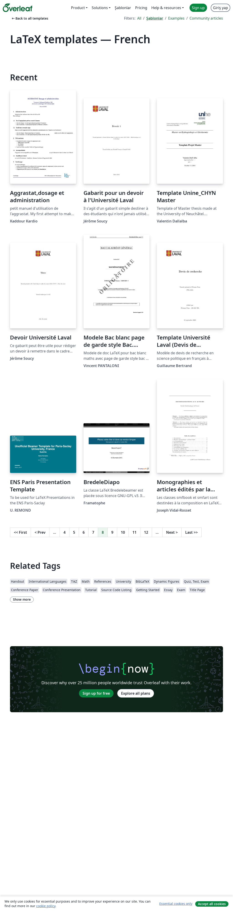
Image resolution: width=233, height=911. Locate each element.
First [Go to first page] (20, 532)
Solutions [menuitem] (100, 7)
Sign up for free (96, 693)
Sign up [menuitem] (198, 7)
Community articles (206, 18)
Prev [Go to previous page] (40, 532)
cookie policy (45, 906)
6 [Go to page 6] (84, 532)
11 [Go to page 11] (134, 532)
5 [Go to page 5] (74, 532)
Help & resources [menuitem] (166, 7)
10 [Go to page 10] (123, 532)
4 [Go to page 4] (64, 532)
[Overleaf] (17, 7)
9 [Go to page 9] (112, 532)
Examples (176, 18)
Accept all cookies (212, 904)
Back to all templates (29, 18)
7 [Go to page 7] (93, 532)
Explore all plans (135, 693)
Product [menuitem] (78, 7)
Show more (22, 599)
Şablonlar (154, 18)
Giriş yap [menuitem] (220, 7)
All (139, 18)
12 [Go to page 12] (146, 532)
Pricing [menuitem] (141, 7)
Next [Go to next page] (172, 532)
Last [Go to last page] (191, 532)
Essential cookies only (175, 903)
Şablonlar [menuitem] (123, 7)
